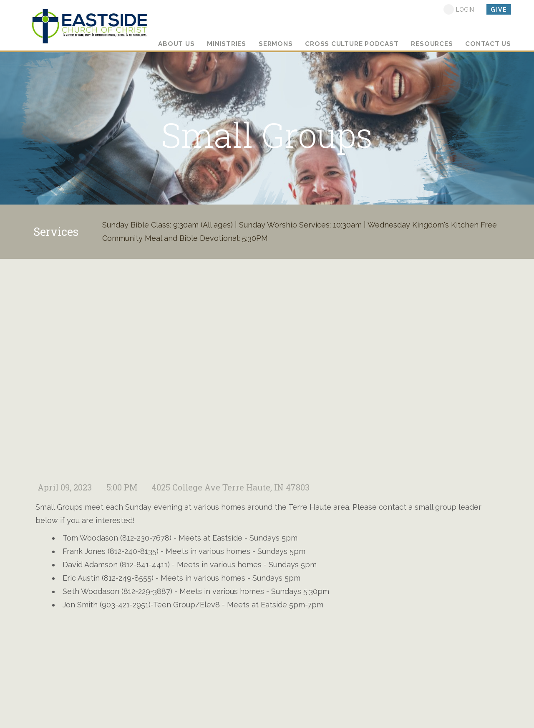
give (499, 9)
